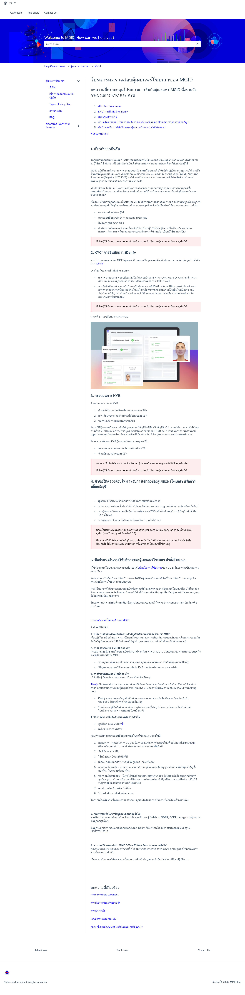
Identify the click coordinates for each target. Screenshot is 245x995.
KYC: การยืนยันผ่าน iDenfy (113, 111)
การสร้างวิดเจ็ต (98, 910)
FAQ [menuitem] (51, 117)
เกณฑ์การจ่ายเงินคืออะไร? (103, 919)
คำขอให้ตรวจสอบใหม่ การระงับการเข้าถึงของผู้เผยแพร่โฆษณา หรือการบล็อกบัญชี (143, 122)
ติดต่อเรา (233, 12)
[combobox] (119, 44)
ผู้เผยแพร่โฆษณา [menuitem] (55, 81)
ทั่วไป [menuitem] (52, 87)
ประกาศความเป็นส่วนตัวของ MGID (110, 620)
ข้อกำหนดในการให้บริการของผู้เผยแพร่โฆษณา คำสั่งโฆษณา (131, 127)
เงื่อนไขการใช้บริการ (150, 567)
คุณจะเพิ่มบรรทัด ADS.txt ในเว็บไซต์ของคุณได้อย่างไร (117, 927)
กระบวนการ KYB (107, 116)
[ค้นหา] (198, 44)
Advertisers (16, 12)
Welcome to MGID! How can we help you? (79, 37)
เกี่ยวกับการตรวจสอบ (109, 106)
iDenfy (99, 263)
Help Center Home (54, 66)
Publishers (33, 12)
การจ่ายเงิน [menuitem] (55, 111)
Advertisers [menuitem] (41, 950)
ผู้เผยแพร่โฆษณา (80, 66)
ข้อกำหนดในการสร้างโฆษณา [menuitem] (58, 126)
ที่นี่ (121, 724)
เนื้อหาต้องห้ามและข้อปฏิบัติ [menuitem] (61, 96)
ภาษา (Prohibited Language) (104, 894)
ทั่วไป (98, 66)
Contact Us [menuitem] (204, 950)
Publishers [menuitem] (122, 950)
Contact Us (50, 12)
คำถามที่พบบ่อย (99, 134)
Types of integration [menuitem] (60, 104)
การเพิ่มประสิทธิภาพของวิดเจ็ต (105, 903)
